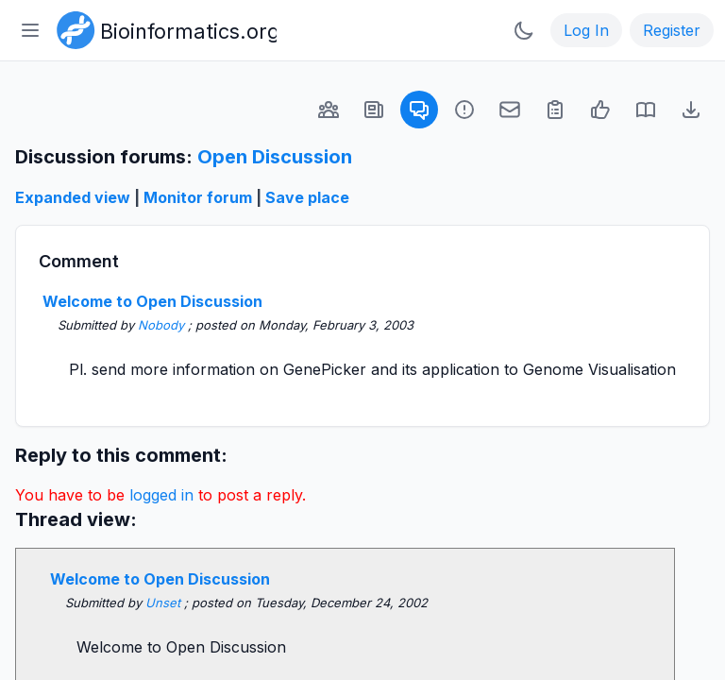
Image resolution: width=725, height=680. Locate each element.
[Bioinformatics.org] (163, 28)
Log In (586, 30)
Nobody (163, 324)
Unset (164, 602)
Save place (307, 197)
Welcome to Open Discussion (152, 301)
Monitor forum (197, 197)
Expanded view (72, 197)
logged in (161, 494)
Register (671, 30)
